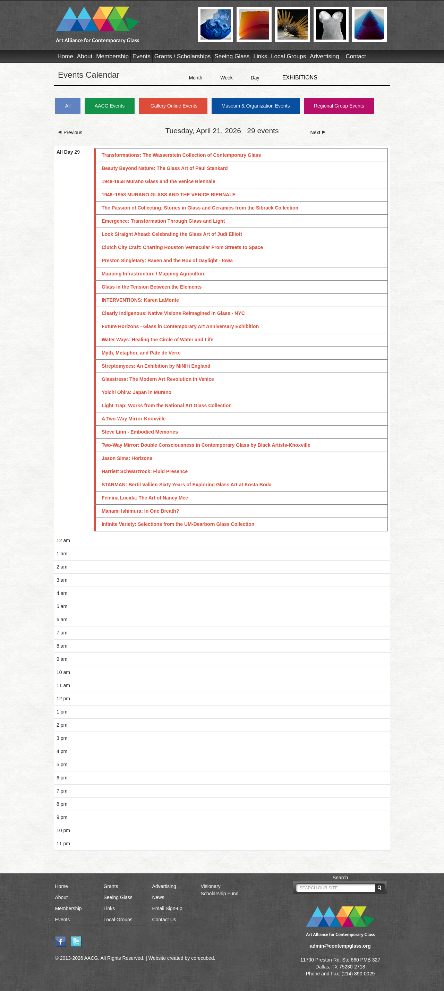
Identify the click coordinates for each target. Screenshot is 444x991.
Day (255, 77)
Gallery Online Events (174, 106)
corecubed (202, 958)
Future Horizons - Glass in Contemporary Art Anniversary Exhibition (180, 326)
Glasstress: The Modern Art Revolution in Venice (158, 379)
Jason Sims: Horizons (127, 458)
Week (226, 77)
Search (340, 877)
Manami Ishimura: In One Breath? (140, 511)
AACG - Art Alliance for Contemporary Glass (122, 25)
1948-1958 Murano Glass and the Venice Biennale (158, 181)
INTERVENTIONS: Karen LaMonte (140, 300)
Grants (111, 886)
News (158, 897)
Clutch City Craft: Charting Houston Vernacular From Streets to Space (182, 247)
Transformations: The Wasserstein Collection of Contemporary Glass (181, 155)
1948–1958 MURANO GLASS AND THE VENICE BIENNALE (169, 194)
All (68, 106)
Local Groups (288, 56)
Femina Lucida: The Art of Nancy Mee (145, 498)
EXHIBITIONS (299, 77)
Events (142, 56)
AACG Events (110, 106)
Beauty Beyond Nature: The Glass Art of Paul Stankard (165, 168)
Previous (70, 132)
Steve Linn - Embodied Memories (140, 432)
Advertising (324, 56)
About (84, 56)
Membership (112, 56)
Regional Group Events (339, 106)
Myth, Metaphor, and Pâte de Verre (141, 353)
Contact (355, 56)
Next (318, 132)
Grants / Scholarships (182, 56)
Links (260, 56)
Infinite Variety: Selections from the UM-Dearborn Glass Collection (178, 524)
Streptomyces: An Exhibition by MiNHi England (156, 366)
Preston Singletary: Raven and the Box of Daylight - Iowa (167, 260)
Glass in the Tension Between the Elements (152, 287)
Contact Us (164, 919)
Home (65, 56)
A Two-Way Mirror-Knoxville (134, 418)
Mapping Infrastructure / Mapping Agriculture (154, 273)
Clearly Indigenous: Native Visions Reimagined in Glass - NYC (173, 313)
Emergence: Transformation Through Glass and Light (163, 221)
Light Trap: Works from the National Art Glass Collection (167, 405)
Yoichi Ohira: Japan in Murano (136, 392)
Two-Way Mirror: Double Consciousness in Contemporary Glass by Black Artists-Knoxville (206, 445)
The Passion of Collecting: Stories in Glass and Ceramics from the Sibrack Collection (200, 208)
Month (195, 77)
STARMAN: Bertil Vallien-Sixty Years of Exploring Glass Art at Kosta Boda (187, 484)
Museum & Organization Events (256, 106)
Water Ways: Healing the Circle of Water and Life (157, 339)
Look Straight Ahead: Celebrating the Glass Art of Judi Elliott (172, 234)
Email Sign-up (167, 908)
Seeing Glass (231, 56)
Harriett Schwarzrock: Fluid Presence (145, 471)
